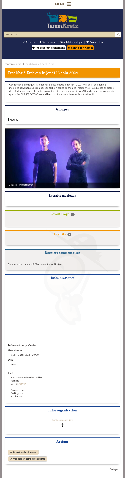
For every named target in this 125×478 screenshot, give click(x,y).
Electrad (13, 119)
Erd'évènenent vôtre (62, 420)
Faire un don (94, 42)
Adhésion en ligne (71, 42)
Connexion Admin (80, 47)
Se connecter (47, 42)
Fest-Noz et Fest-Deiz (40, 64)
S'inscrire (28, 42)
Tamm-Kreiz (13, 64)
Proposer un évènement (48, 47)
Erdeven (34, 72)
